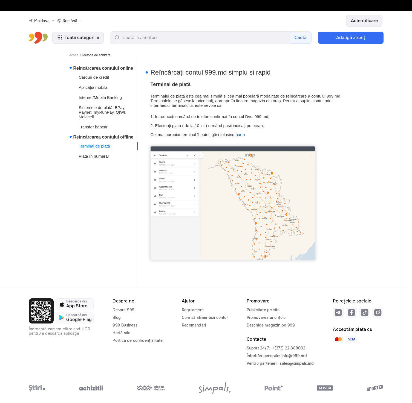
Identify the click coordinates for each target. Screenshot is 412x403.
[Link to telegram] (338, 312)
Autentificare (364, 20)
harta (240, 134)
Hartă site (121, 333)
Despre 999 (123, 310)
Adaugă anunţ (350, 37)
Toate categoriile (78, 37)
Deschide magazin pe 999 (271, 325)
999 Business (125, 325)
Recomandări (194, 325)
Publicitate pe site (263, 310)
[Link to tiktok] (364, 312)
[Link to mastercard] (338, 339)
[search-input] (210, 38)
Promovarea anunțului (267, 317)
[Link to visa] (351, 339)
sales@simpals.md (297, 363)
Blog (117, 317)
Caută (301, 37)
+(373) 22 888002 (288, 348)
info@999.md (294, 356)
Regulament (193, 310)
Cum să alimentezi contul (204, 317)
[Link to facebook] (351, 312)
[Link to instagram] (377, 312)
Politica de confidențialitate (138, 340)
